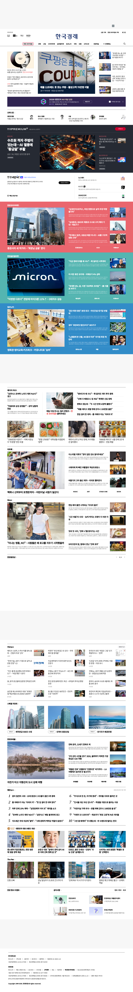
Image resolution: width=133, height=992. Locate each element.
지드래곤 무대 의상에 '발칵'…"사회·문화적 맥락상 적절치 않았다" (37, 821)
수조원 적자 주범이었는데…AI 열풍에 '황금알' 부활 (20, 144)
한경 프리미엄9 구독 (113, 32)
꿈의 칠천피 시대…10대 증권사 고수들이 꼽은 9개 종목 (33, 796)
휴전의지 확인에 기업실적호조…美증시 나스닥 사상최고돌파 (100, 692)
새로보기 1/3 (122, 647)
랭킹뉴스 (10, 790)
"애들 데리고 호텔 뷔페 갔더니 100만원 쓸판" (94, 409)
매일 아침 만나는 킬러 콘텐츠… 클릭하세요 (59, 412)
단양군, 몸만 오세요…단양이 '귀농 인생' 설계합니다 (81, 851)
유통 (80, 44)
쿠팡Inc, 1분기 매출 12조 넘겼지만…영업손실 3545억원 (100, 672)
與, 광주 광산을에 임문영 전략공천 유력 (21, 681)
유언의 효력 (102, 118)
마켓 (116, 248)
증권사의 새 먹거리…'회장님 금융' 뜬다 (26, 248)
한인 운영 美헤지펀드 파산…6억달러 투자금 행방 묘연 (65, 682)
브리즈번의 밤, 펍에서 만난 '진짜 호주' (83, 544)
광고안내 (34, 959)
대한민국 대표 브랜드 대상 (25, 828)
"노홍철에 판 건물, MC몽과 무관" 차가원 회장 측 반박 (87, 338)
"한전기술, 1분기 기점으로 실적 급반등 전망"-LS (19, 662)
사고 (124, 890)
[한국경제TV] (15, 35)
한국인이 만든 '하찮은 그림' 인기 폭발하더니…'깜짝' (100, 651)
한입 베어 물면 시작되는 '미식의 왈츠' (83, 505)
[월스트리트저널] (22, 35)
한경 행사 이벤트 (13, 890)
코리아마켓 (51, 44)
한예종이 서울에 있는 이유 (46, 118)
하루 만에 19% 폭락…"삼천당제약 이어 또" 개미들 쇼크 (34, 808)
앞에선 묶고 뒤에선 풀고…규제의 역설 (111, 881)
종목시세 (96, 298)
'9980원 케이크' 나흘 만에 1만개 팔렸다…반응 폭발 (111, 440)
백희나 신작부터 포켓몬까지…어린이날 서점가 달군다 (33, 492)
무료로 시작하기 (64, 183)
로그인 (124, 32)
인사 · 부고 (118, 890)
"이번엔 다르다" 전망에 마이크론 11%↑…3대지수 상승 (34, 299)
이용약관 (59, 970)
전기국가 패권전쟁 (100, 731)
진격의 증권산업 (58, 731)
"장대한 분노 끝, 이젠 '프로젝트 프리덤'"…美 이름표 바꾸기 (119, 55)
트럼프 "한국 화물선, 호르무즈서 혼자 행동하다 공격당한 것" (20, 78)
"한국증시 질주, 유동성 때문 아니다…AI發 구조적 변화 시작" (87, 236)
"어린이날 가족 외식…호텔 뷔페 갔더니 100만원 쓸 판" (94, 808)
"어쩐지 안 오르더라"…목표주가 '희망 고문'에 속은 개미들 (96, 814)
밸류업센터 (115, 349)
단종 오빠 (11, 880)
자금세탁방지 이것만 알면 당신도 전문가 (60, 662)
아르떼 (9, 449)
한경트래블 (11, 739)
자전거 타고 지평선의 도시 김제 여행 (24, 782)
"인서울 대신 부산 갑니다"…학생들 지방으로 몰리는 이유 (95, 802)
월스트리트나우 (103, 155)
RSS (53, 970)
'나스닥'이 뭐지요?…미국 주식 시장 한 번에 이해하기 (107, 160)
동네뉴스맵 (79, 349)
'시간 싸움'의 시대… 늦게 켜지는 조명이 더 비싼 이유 (88, 518)
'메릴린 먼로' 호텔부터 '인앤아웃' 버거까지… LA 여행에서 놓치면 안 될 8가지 (87, 770)
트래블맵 (75, 782)
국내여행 (89, 782)
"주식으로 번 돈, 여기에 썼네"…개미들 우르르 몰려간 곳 (95, 796)
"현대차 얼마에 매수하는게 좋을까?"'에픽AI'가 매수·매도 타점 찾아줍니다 (19, 92)
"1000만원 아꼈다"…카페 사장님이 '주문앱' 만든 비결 (20, 440)
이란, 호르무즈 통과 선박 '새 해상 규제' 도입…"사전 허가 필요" (119, 79)
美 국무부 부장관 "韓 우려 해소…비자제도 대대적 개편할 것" (119, 67)
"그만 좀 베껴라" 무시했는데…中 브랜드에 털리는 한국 (94, 821)
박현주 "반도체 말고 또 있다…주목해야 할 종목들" (60, 651)
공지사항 (57, 890)
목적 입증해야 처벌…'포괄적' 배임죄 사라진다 (20, 85)
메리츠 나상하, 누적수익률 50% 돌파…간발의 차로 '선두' (19, 651)
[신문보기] (8, 35)
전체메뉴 (108, 44)
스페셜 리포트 (12, 703)
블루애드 (41, 959)
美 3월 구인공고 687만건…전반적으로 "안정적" (60, 692)
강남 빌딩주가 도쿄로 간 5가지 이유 (50, 881)
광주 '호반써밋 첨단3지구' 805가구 (82, 325)
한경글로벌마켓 (13, 256)
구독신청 (18, 959)
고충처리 (26, 959)
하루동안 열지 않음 (115, 102)
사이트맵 (38, 970)
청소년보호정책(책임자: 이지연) (86, 970)
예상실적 (77, 298)
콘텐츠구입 (22, 970)
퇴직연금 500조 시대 (19, 731)
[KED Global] (28, 35)
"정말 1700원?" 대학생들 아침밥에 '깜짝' (51, 440)
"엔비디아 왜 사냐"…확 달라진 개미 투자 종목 (95, 393)
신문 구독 (103, 32)
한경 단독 (9, 136)
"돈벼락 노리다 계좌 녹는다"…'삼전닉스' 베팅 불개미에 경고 (35, 814)
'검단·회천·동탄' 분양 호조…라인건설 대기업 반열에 (87, 312)
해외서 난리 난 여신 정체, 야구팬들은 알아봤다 (81, 440)
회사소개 (10, 959)
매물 (97, 349)
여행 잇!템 (118, 782)
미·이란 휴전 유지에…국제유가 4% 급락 (84, 274)
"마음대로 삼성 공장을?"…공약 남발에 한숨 (22, 407)
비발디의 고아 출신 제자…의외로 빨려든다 (85, 480)
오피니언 (86, 44)
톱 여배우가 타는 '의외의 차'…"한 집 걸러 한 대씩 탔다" (34, 802)
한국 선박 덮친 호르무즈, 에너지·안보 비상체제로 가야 (78, 119)
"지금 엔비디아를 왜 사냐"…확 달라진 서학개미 (87, 261)
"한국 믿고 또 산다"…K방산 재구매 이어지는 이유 (107, 141)
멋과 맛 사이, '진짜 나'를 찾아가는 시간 (83, 531)
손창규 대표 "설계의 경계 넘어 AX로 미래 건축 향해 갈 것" (51, 851)
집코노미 (68, 44)
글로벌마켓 (60, 44)
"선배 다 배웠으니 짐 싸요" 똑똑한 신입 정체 (94, 398)
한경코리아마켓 (13, 205)
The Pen (10, 859)
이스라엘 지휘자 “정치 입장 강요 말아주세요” (86, 454)
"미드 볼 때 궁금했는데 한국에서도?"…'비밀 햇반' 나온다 (18, 672)
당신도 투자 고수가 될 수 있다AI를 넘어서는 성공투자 (20, 71)
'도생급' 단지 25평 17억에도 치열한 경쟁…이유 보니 (101, 662)
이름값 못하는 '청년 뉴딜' (15, 118)
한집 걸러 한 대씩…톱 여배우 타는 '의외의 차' (95, 414)
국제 (75, 44)
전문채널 (96, 44)
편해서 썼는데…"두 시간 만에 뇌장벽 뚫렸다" (94, 404)
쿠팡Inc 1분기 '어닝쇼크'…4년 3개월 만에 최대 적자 (60, 672)
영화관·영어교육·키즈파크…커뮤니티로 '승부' (29, 349)
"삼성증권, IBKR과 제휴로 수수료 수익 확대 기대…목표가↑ (86, 223)
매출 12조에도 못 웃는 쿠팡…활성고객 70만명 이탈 (64, 87)
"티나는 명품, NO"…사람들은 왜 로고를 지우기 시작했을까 (35, 542)
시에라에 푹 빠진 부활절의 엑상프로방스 (84, 467)
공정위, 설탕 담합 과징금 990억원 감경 (118, 90)
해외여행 (103, 782)
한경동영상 (11, 557)
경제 (39, 44)
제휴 (17, 970)
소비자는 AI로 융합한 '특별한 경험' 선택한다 (111, 851)
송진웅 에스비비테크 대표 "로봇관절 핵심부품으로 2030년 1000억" (19, 692)
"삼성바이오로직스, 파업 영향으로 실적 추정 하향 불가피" (87, 210)
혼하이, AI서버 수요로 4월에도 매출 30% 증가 (100, 682)
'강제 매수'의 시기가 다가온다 (79, 880)
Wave (9, 500)
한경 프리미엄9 (28, 44)
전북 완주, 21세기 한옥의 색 (79, 744)
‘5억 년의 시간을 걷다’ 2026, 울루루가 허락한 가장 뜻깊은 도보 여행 (88, 757)
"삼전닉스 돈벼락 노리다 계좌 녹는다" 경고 (22, 395)
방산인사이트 (102, 136)
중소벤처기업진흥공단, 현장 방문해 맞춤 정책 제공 (20, 851)
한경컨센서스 (79, 248)
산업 (44, 44)
